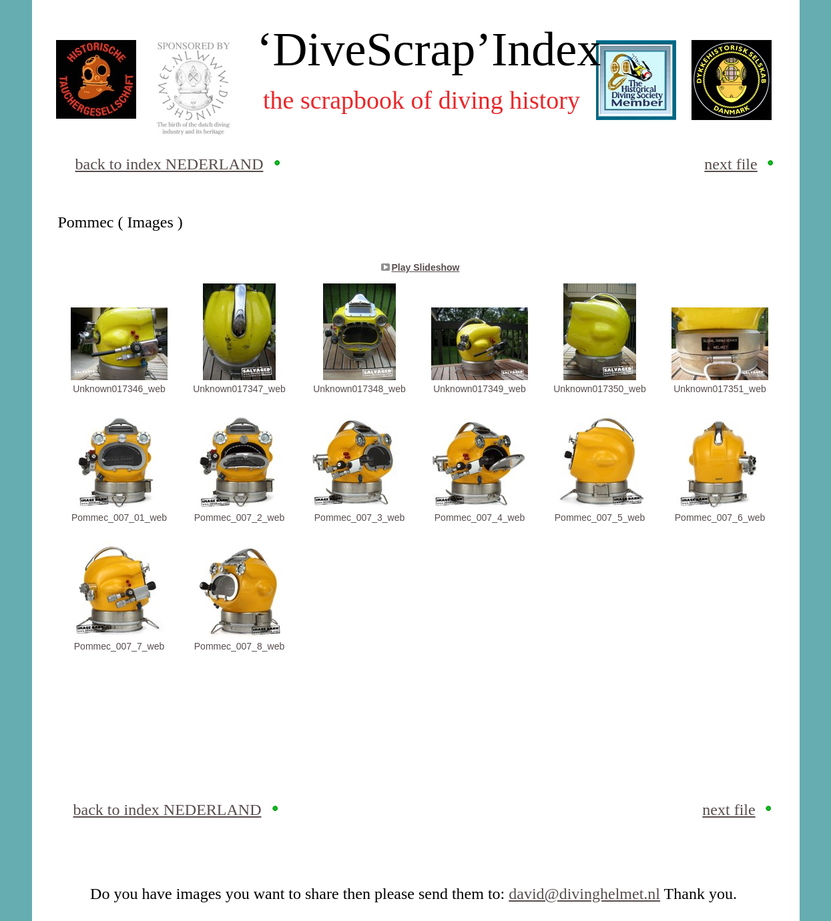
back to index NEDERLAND (169, 164)
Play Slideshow (426, 267)
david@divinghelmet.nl (584, 893)
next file (730, 164)
